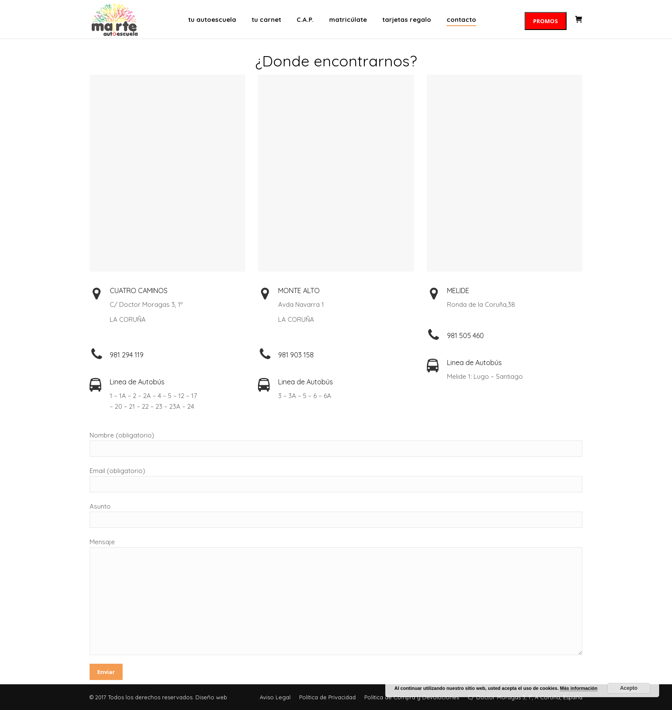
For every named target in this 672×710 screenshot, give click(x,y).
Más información (578, 688)
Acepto (629, 688)
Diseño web (211, 697)
